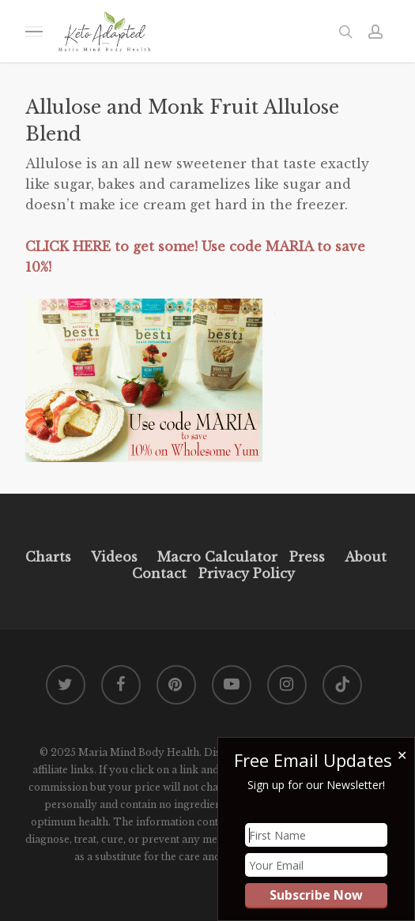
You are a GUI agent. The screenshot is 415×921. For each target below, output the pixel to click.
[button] (34, 31)
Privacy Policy (244, 573)
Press (307, 557)
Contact (159, 573)
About (366, 557)
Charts (48, 557)
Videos (114, 557)
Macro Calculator (217, 557)
